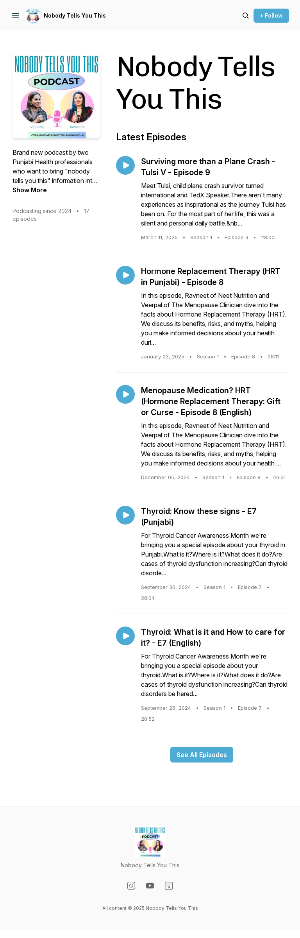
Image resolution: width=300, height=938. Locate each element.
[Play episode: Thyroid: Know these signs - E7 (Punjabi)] (125, 515)
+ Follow (271, 15)
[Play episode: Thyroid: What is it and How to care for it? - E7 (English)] (125, 636)
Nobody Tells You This (75, 15)
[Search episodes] (246, 15)
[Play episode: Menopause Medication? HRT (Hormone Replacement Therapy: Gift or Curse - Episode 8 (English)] (125, 394)
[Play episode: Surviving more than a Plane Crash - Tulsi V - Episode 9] (125, 165)
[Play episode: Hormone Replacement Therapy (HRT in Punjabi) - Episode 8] (125, 275)
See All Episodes (202, 755)
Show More (29, 190)
